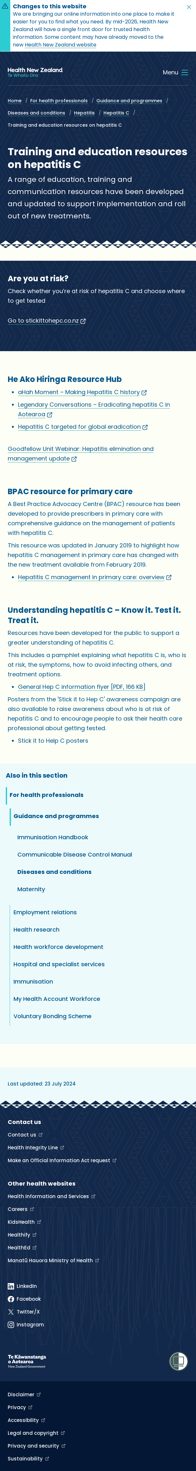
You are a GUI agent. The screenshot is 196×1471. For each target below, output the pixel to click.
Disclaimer (22, 1394)
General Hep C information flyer (82, 687)
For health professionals (59, 100)
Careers (18, 1209)
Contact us (23, 1134)
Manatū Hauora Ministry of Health (51, 1260)
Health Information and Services (49, 1196)
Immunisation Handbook (52, 837)
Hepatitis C (116, 113)
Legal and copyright (34, 1433)
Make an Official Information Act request (59, 1160)
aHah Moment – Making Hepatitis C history (82, 392)
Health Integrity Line (33, 1147)
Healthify (19, 1234)
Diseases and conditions (36, 113)
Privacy (17, 1407)
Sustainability (26, 1458)
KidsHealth (22, 1222)
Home (15, 100)
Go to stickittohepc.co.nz (47, 321)
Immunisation (33, 981)
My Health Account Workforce (56, 999)
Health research (36, 930)
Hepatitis (84, 113)
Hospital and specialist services (59, 964)
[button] (189, 7)
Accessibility (24, 1420)
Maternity (31, 889)
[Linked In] (22, 1286)
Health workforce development (58, 947)
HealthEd (19, 1247)
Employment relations (45, 912)
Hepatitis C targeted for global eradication (83, 427)
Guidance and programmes (129, 100)
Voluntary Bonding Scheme (52, 1016)
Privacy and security (34, 1445)
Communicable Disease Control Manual (74, 854)
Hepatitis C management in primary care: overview (95, 577)
